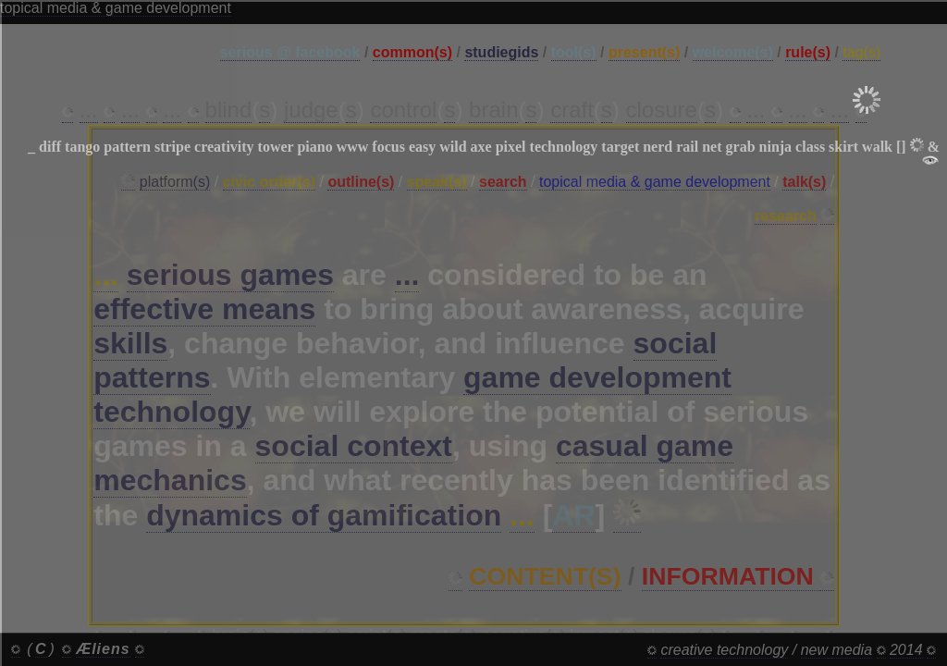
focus (388, 146)
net (711, 146)
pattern (127, 146)
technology (564, 146)
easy (422, 146)
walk (877, 146)
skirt (843, 146)
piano (314, 146)
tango (82, 146)
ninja (776, 146)
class (810, 146)
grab (741, 146)
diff (50, 146)
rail (687, 146)
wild (452, 146)
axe (481, 146)
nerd (657, 146)
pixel (511, 146)
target (620, 146)
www (353, 146)
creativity (224, 146)
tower (276, 146)
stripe (172, 146)
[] (901, 146)
